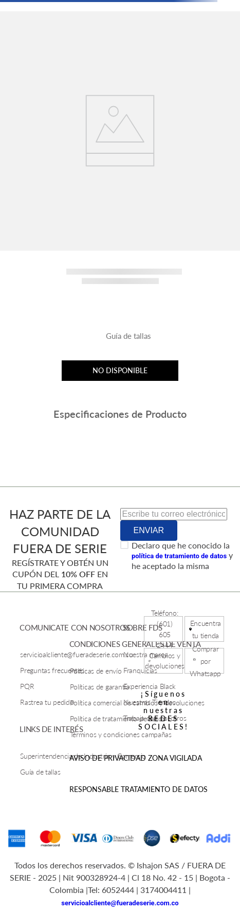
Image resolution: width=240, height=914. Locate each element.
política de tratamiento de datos (179, 556)
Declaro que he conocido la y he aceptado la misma (182, 555)
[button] (120, 340)
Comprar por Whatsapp (205, 661)
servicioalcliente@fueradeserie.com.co (119, 903)
